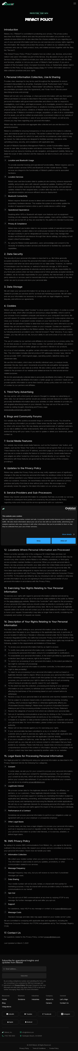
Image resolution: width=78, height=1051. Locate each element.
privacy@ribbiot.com (37, 782)
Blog (3, 1003)
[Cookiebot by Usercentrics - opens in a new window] (67, 508)
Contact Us (64, 1003)
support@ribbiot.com (63, 909)
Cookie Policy (54, 1048)
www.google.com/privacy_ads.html (17, 410)
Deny (39, 541)
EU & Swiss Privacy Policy (34, 68)
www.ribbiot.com (16, 601)
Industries (35, 999)
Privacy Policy (24, 1048)
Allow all (63, 541)
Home (4, 999)
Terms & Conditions (39, 1048)
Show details (67, 534)
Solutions (21, 999)
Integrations (6, 1007)
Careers (49, 1003)
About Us (49, 999)
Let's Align (64, 999)
